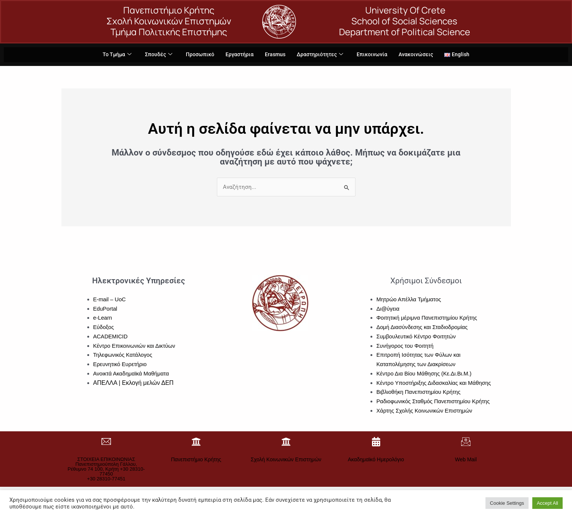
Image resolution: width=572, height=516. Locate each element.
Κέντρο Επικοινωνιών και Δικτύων (135, 346)
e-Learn (103, 318)
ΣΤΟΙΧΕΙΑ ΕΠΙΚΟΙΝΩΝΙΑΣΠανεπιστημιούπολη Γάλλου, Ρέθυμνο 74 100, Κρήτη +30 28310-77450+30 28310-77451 (106, 469)
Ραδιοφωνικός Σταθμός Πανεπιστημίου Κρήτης (434, 401)
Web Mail (465, 459)
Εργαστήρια (238, 54)
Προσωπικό (197, 54)
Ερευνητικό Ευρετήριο (120, 364)
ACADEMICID (110, 336)
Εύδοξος (104, 327)
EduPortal (105, 308)
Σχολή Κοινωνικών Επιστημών (286, 459)
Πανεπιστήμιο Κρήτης (196, 459)
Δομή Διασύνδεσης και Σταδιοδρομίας (423, 327)
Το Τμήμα (111, 55)
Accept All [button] (547, 503)
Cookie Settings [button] (507, 503)
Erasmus (275, 54)
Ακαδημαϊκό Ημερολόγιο (376, 459)
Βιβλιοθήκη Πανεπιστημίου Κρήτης (419, 392)
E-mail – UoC (110, 299)
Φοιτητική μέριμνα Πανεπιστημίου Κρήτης (427, 318)
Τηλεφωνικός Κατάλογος (123, 355)
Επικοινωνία (375, 54)
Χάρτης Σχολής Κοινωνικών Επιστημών (425, 410)
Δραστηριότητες (321, 55)
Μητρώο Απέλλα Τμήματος (409, 299)
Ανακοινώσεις (420, 54)
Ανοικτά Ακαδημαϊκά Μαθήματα (132, 373)
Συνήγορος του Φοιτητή (405, 346)
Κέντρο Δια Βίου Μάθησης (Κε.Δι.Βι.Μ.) (425, 373)
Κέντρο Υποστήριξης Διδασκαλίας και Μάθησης (435, 383)
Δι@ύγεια (388, 308)
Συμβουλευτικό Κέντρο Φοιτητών (417, 336)
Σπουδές (154, 55)
